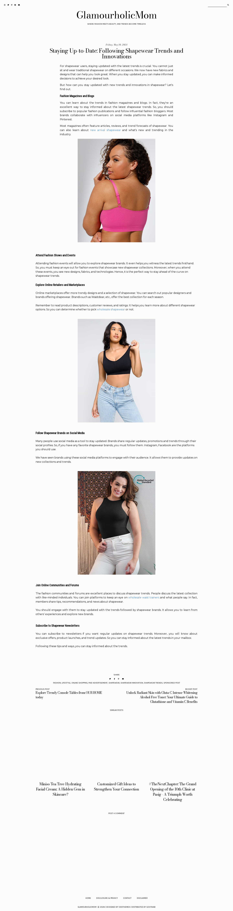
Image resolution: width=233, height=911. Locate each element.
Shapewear (114, 683)
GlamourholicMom (116, 14)
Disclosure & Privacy (107, 898)
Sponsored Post (172, 683)
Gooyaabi (150, 907)
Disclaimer (142, 898)
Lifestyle (66, 683)
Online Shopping (80, 683)
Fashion (57, 683)
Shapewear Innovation (132, 683)
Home (88, 898)
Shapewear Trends (153, 683)
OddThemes (124, 907)
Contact (127, 898)
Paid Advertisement (98, 683)
